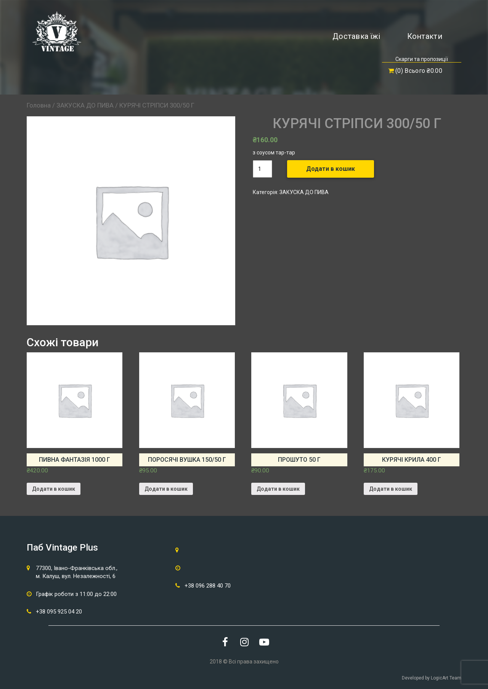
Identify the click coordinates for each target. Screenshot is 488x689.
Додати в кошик (330, 168)
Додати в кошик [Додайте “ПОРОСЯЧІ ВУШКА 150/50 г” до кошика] (166, 489)
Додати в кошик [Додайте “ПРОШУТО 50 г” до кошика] (278, 489)
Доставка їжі (356, 36)
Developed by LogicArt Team (431, 678)
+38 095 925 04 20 (59, 611)
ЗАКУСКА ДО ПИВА (85, 105)
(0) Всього (415, 70)
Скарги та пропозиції (421, 59)
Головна (39, 105)
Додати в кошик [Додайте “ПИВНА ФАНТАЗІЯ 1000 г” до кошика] (53, 489)
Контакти (424, 36)
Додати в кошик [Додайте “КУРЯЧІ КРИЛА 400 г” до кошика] (390, 489)
